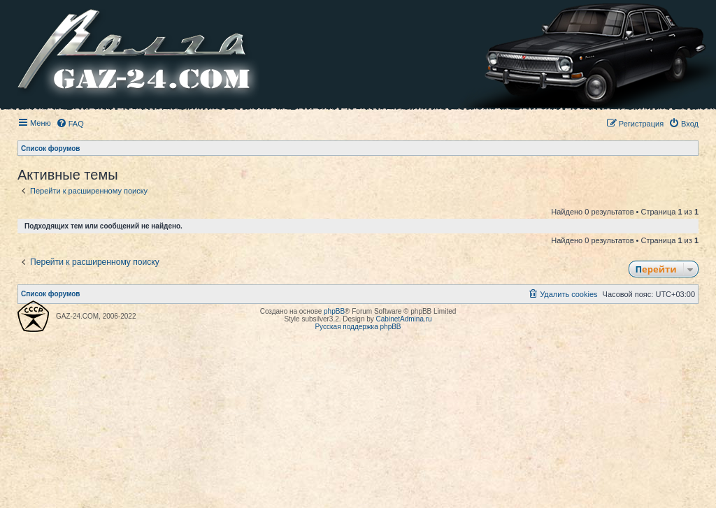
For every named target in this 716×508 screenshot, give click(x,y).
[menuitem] (70, 123)
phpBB (334, 311)
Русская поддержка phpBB (358, 327)
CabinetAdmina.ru (404, 319)
